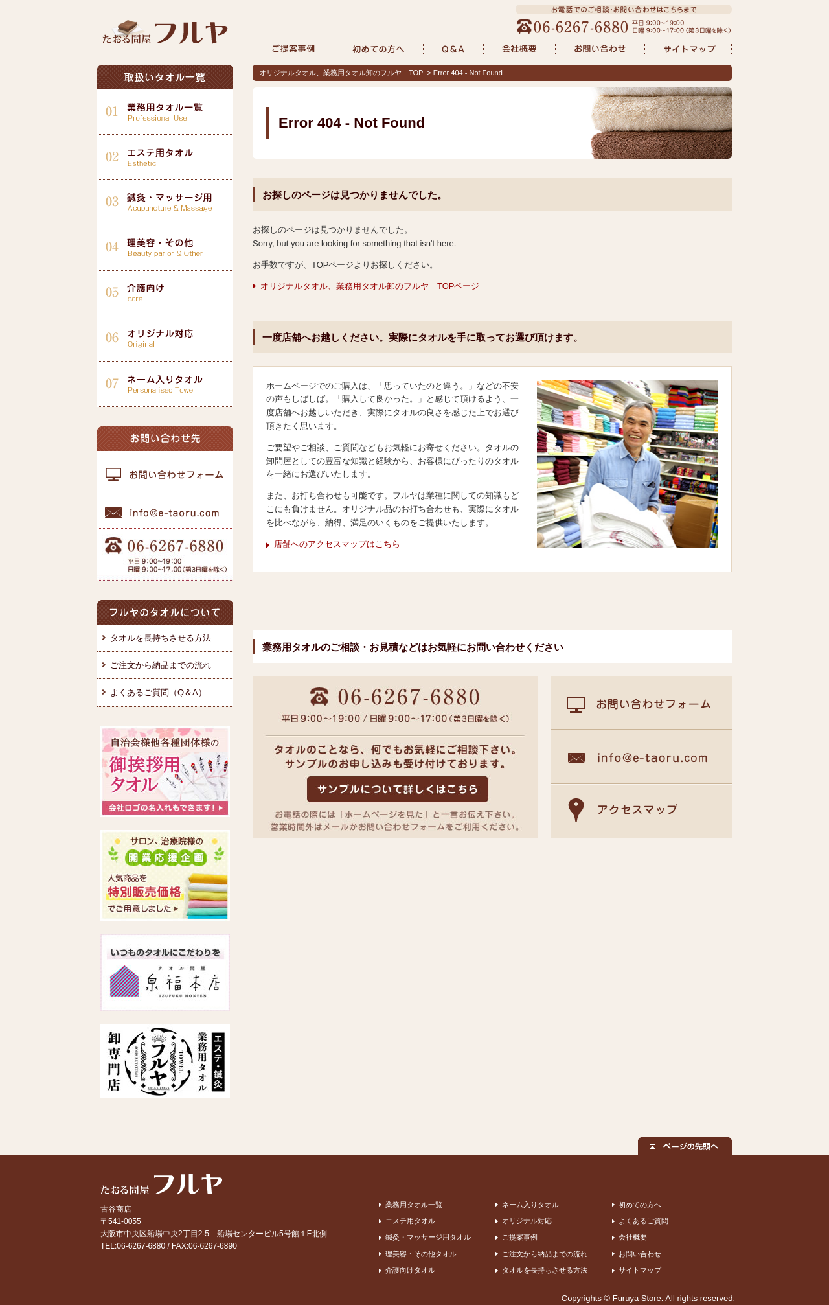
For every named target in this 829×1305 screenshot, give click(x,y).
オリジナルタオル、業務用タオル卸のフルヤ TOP (341, 72)
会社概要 (633, 1237)
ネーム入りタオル (530, 1204)
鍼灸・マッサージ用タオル (428, 1237)
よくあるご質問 (643, 1221)
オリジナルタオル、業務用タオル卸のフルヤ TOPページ (370, 286)
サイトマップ (640, 1270)
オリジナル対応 (527, 1221)
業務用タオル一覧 (413, 1204)
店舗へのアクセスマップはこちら (337, 544)
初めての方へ (640, 1204)
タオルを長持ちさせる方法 (160, 638)
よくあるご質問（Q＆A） (158, 692)
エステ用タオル (410, 1221)
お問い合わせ (640, 1254)
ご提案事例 (520, 1237)
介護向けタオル (410, 1270)
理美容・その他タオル (421, 1254)
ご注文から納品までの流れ (160, 665)
